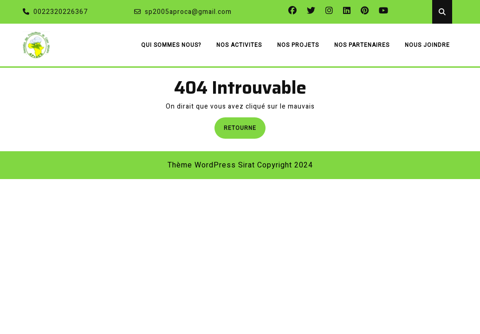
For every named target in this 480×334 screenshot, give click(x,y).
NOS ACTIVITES (239, 45)
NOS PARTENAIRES (361, 45)
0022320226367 (55, 12)
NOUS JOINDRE (427, 45)
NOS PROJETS (298, 45)
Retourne (245, 127)
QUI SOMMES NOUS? (171, 45)
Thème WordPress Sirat (211, 165)
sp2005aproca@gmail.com (183, 12)
